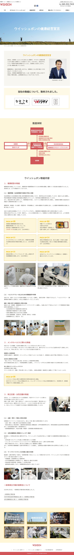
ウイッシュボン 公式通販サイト (35, 549)
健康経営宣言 (32, 10)
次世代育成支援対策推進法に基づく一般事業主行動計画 (19, 497)
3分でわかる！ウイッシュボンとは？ (17, 10)
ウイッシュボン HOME (8, 45)
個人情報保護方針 (49, 549)
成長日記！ (41, 10)
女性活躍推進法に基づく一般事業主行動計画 (16, 499)
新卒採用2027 (59, 549)
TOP (5, 10)
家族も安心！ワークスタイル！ (54, 10)
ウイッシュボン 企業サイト (19, 549)
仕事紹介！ (67, 10)
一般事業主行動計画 (9, 494)
